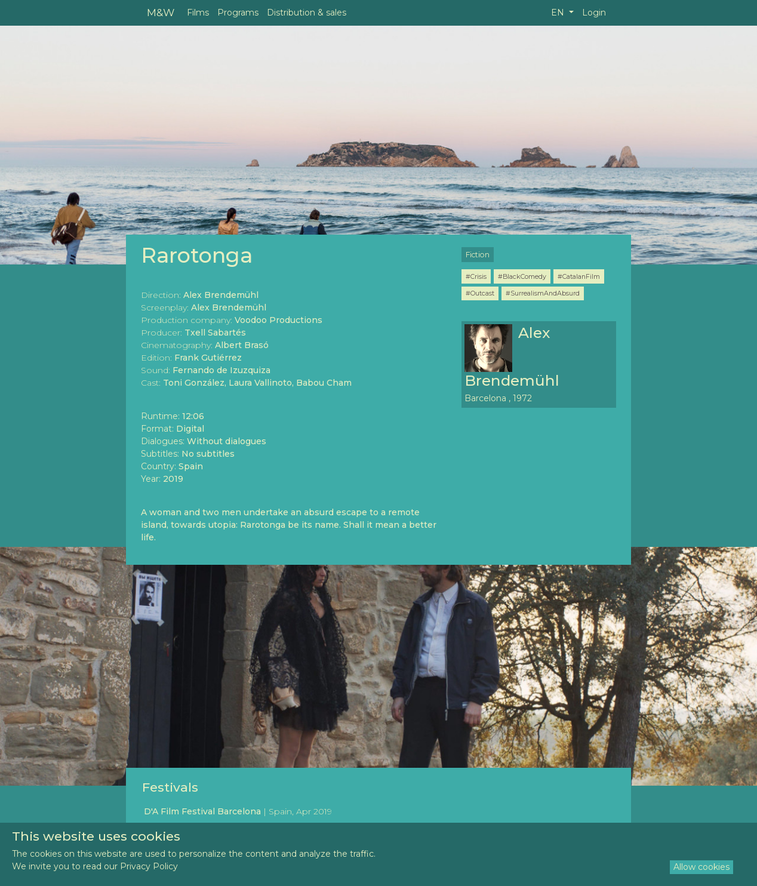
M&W (160, 12)
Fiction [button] (478, 254)
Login (594, 12)
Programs (238, 12)
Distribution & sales (306, 12)
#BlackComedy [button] (522, 276)
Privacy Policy (149, 866)
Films (198, 12)
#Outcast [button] (480, 293)
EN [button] (559, 12)
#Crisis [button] (476, 276)
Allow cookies (701, 867)
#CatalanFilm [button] (579, 276)
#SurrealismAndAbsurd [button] (543, 293)
